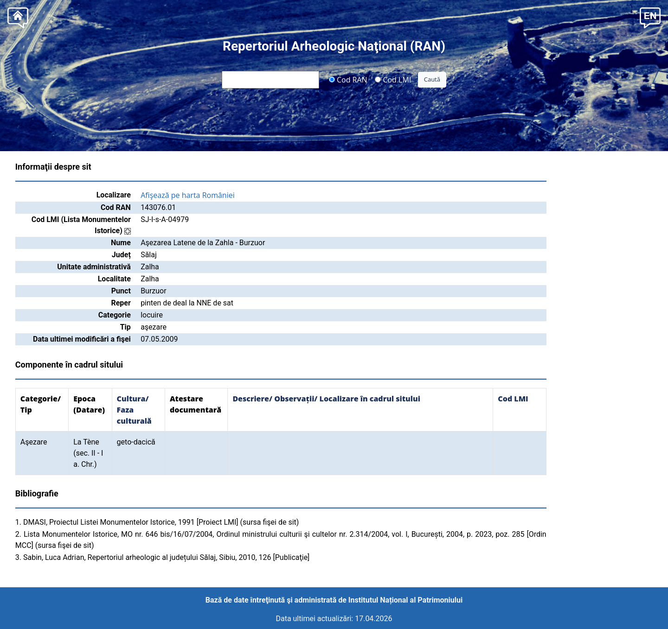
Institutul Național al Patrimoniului (405, 600)
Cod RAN (348, 79)
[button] (650, 17)
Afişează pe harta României (188, 195)
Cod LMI (393, 79)
